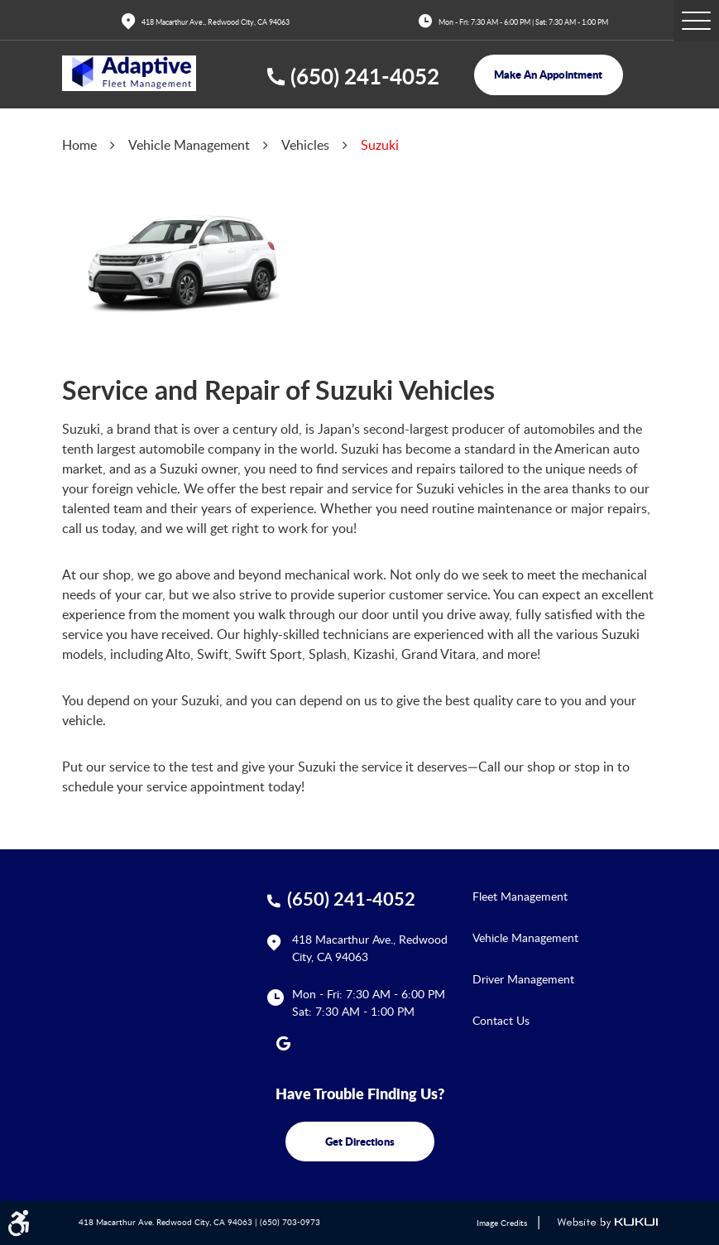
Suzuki (380, 145)
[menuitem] (565, 896)
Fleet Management (520, 896)
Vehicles (305, 145)
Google (283, 1043)
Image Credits (502, 1223)
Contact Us (501, 1020)
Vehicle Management (189, 145)
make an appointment (548, 74)
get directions (360, 1141)
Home (79, 145)
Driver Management (523, 979)
